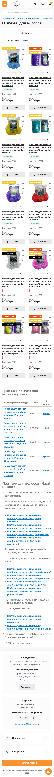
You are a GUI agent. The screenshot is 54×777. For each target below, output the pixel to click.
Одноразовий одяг (31, 18)
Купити (46, 413)
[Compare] (23, 59)
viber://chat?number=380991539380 (26, 718)
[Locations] (34, 4)
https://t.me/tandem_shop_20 (33, 718)
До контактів (27, 687)
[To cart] (13, 107)
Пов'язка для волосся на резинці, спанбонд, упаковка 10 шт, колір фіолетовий (24, 540)
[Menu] (4, 4)
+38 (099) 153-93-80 (28, 674)
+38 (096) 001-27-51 (28, 676)
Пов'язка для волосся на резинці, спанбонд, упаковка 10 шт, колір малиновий (24, 619)
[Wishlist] (23, 54)
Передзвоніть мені (27, 680)
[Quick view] (23, 49)
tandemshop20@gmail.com (27, 724)
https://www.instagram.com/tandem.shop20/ (20, 718)
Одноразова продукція (11, 18)
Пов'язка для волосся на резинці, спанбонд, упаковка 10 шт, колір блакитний (24, 518)
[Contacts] (42, 4)
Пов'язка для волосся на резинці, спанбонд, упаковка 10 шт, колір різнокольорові (24, 591)
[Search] (5, 12)
